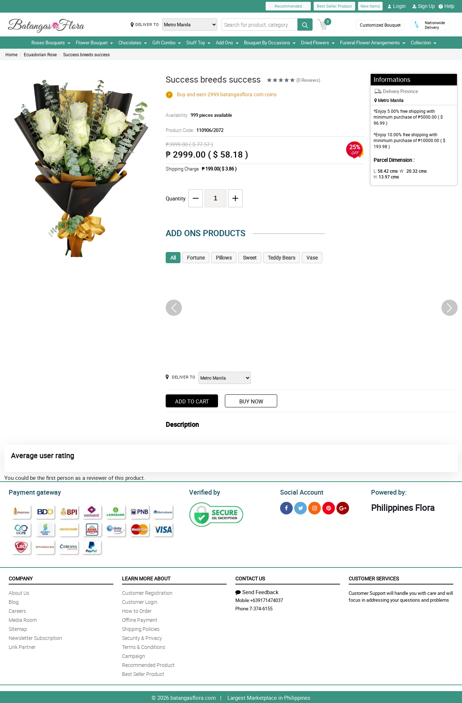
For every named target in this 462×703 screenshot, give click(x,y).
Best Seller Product (334, 6)
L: (384, 171)
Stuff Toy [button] (198, 42)
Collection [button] (423, 42)
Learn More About (146, 577)
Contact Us (250, 577)
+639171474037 (266, 599)
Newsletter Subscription (35, 636)
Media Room (23, 618)
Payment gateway (32, 491)
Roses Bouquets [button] (50, 42)
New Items (370, 6)
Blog (14, 600)
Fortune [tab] (196, 257)
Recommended (288, 6)
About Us (19, 591)
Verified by (203, 491)
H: (435, 171)
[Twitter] (300, 507)
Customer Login (139, 600)
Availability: (197, 115)
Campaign (133, 654)
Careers (17, 609)
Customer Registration (147, 591)
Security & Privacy (142, 636)
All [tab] (173, 257)
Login (396, 6)
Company (20, 577)
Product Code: (193, 130)
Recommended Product (148, 663)
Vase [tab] (312, 257)
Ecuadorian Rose (40, 54)
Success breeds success (86, 54)
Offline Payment (139, 618)
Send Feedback (257, 590)
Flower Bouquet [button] (94, 42)
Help (446, 6)
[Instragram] (314, 507)
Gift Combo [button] (166, 42)
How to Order (137, 609)
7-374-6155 (261, 607)
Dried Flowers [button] (318, 42)
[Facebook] (286, 507)
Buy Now (251, 401)
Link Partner (22, 645)
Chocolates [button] (132, 42)
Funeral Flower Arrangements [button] (372, 42)
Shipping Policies (141, 627)
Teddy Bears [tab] (281, 257)
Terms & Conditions (143, 645)
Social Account (299, 491)
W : (409, 171)
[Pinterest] (328, 507)
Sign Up (423, 6)
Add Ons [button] (227, 42)
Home (11, 54)
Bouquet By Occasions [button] (270, 42)
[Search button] (305, 24)
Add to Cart (192, 401)
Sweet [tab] (250, 257)
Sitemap (18, 627)
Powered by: (387, 491)
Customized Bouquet (380, 25)
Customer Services (374, 577)
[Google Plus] (342, 507)
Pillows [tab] (224, 257)
